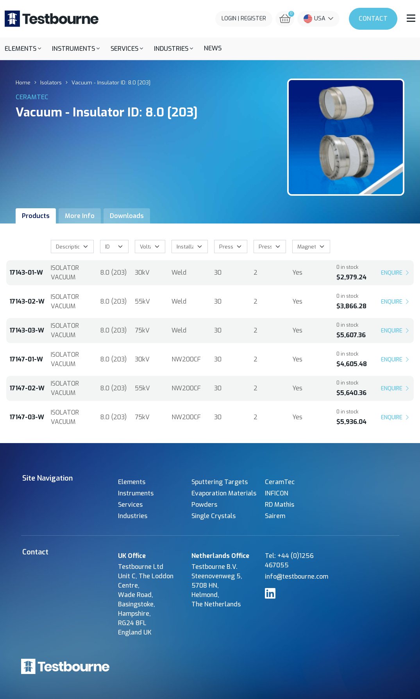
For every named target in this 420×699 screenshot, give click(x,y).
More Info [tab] (80, 216)
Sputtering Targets (219, 482)
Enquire (396, 272)
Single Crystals (213, 516)
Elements (131, 482)
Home (23, 82)
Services (130, 505)
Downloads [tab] (127, 216)
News (213, 48)
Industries (132, 516)
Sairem (275, 516)
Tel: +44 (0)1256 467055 (289, 560)
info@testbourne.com (296, 576)
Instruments (136, 493)
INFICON (276, 493)
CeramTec (280, 482)
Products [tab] (36, 216)
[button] (23, 49)
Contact (373, 18)
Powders (204, 505)
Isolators (51, 82)
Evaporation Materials (223, 493)
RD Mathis (279, 505)
